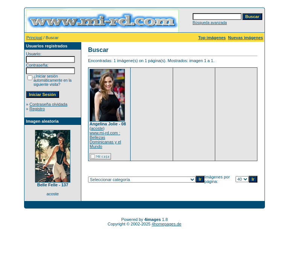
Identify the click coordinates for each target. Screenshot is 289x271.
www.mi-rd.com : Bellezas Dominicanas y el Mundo (105, 140)
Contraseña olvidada (48, 104)
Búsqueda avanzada (210, 23)
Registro (37, 109)
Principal (34, 37)
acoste (97, 128)
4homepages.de (166, 224)
